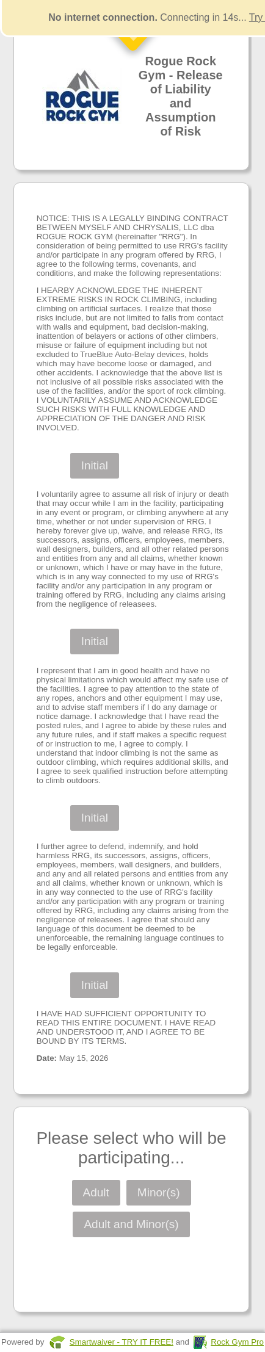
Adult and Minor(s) (131, 1224)
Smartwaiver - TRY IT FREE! (121, 1342)
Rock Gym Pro (237, 1342)
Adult (96, 1192)
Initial (94, 465)
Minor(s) (158, 1192)
